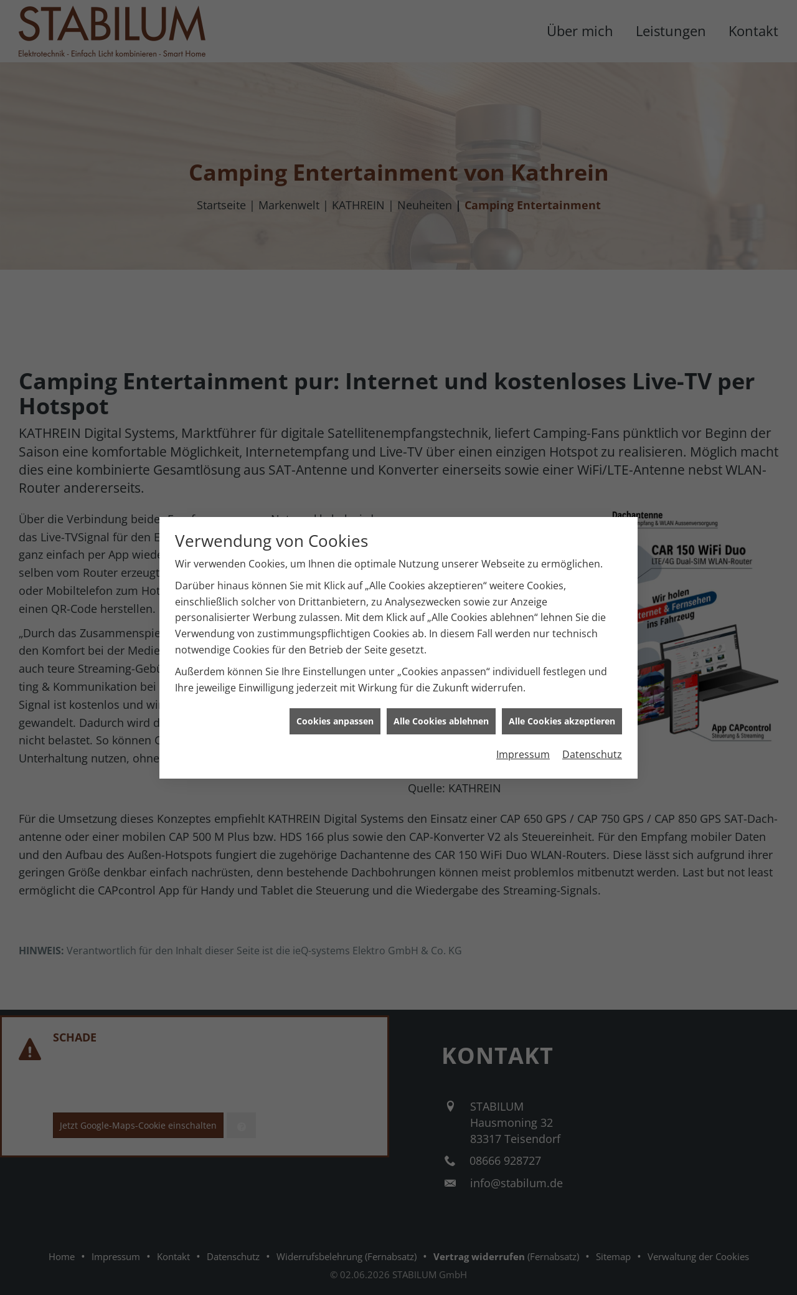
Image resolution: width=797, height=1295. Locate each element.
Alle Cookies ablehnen (441, 710)
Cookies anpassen (335, 710)
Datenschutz (592, 743)
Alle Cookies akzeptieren (562, 710)
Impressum (523, 743)
